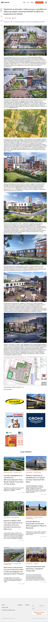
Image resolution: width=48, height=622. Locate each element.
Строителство (17, 472)
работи (5, 107)
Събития (36, 563)
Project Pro (13, 189)
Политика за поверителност (8, 610)
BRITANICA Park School (32, 270)
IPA (29, 266)
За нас (3, 604)
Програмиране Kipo (42, 618)
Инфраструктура (8, 472)
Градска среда (17, 563)
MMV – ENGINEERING (9, 187)
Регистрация (39, 2)
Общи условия (5, 607)
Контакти (20, 604)
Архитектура (29, 472)
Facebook (27, 604)
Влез (32, 2)
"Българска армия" (37, 267)
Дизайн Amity (35, 618)
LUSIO (20, 229)
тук (23, 387)
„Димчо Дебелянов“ (22, 63)
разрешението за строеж (21, 57)
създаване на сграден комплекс (37, 61)
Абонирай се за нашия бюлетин (39, 613)
